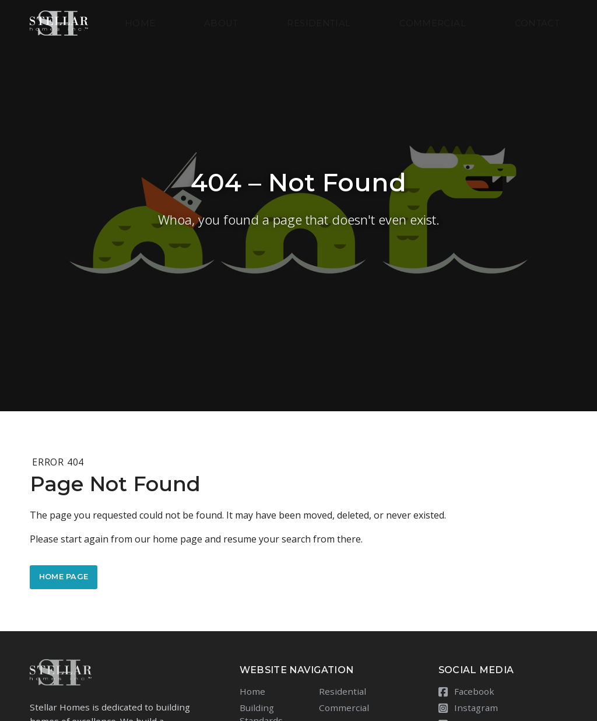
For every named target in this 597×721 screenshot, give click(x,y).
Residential (318, 23)
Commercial (432, 23)
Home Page (64, 576)
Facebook (466, 691)
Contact (537, 23)
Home (140, 23)
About (221, 23)
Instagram (468, 707)
